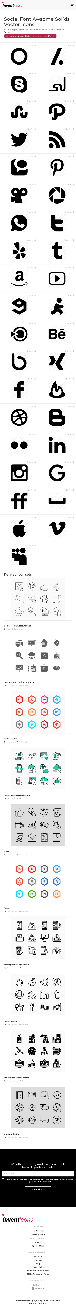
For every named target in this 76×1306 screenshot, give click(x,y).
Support (38, 1260)
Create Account (38, 1234)
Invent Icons (35, 29)
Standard (8, 32)
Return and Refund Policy (38, 1270)
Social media (49, 29)
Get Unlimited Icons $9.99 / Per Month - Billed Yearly (30, 36)
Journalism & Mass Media (16, 1078)
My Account (38, 1231)
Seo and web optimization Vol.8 (20, 682)
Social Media (10, 739)
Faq (38, 1264)
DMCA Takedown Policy (38, 1274)
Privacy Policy (38, 1267)
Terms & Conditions (37, 1303)
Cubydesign (11, 685)
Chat (6, 852)
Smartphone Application (16, 964)
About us (38, 1257)
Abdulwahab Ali (13, 968)
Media (9, 629)
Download (31, 45)
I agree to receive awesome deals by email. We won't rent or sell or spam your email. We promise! (40, 1181)
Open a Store (38, 1246)
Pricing (38, 1242)
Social (7, 908)
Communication (12, 1134)
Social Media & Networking (17, 626)
